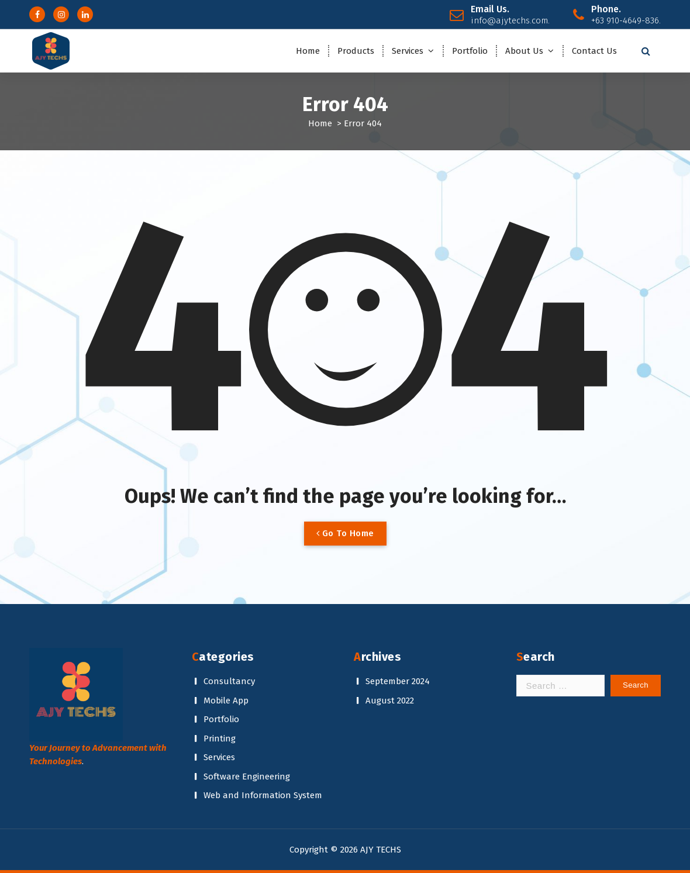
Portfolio (470, 51)
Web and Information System (262, 795)
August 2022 (389, 700)
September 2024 (397, 681)
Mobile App (226, 700)
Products (355, 51)
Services (407, 51)
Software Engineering (246, 776)
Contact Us (594, 51)
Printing (219, 738)
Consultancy (229, 681)
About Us (524, 51)
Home (308, 51)
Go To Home (345, 533)
